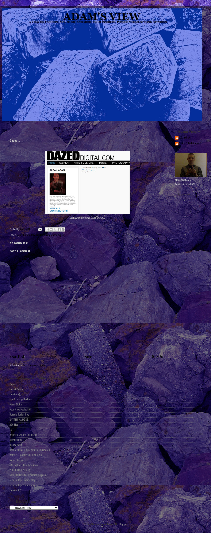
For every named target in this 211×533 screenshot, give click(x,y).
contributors (23, 235)
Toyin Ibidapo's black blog (22, 485)
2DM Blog (13, 425)
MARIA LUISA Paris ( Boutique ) (23, 435)
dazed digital (57, 235)
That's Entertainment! (190, 143)
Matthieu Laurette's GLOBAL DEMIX (25, 455)
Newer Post (16, 357)
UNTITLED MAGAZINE (18, 419)
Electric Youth (16, 389)
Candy (12, 384)
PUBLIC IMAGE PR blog (19, 470)
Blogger (123, 524)
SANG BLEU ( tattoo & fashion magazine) (29, 475)
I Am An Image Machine (20, 399)
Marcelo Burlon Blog (19, 414)
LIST (11, 430)
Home (88, 357)
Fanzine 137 (15, 394)
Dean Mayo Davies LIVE (20, 409)
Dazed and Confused (40, 235)
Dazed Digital (16, 404)
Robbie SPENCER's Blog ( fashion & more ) (29, 450)
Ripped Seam (16, 445)
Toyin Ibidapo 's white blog (22, 480)
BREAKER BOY (15, 440)
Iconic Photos (16, 460)
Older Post (159, 357)
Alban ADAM (184, 137)
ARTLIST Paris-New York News (23, 465)
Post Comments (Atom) (34, 365)
